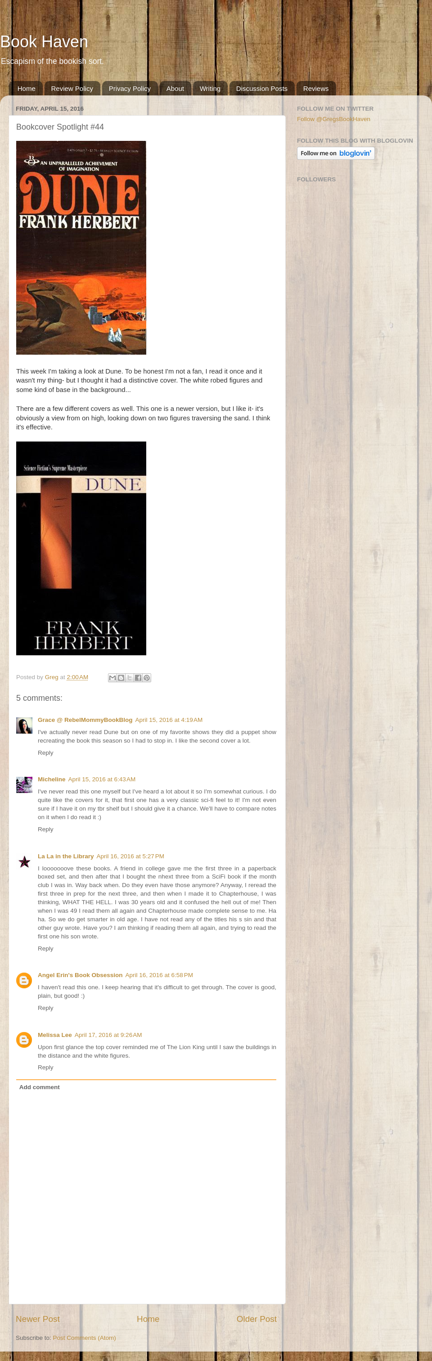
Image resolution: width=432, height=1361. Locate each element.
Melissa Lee (55, 1035)
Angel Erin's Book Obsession (80, 975)
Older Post (257, 1319)
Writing (210, 88)
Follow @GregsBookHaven (333, 119)
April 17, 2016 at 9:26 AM (108, 1035)
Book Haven (44, 41)
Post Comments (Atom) (84, 1337)
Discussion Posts (262, 88)
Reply (46, 752)
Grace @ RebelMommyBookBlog (85, 720)
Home (27, 88)
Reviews (316, 88)
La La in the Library (66, 856)
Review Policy (72, 88)
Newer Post (38, 1319)
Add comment (39, 1087)
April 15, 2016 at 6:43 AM (102, 779)
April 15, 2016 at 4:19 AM (168, 720)
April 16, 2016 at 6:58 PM (159, 975)
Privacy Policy (130, 88)
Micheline (52, 779)
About (175, 88)
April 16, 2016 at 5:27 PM (130, 856)
